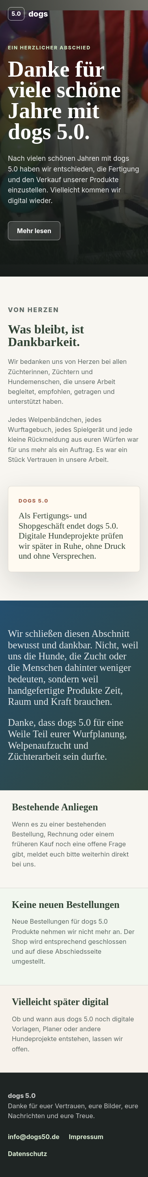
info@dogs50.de (34, 1137)
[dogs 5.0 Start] (28, 14)
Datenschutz (27, 1154)
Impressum (86, 1137)
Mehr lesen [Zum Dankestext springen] (34, 231)
